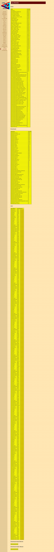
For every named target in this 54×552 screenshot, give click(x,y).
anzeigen (22, 209)
